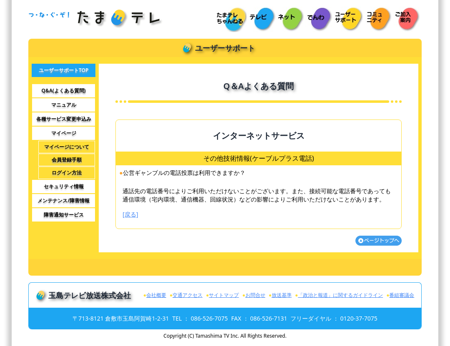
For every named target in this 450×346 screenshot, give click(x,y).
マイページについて (66, 147)
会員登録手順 (67, 160)
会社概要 (156, 295)
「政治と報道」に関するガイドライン (340, 295)
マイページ (63, 133)
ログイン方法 (67, 172)
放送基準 (282, 295)
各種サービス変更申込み (63, 119)
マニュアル (63, 105)
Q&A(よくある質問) (64, 90)
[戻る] (130, 214)
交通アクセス (187, 295)
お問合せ (255, 295)
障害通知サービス (64, 215)
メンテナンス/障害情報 (64, 200)
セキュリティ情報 (64, 186)
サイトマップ (224, 295)
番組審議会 (401, 295)
